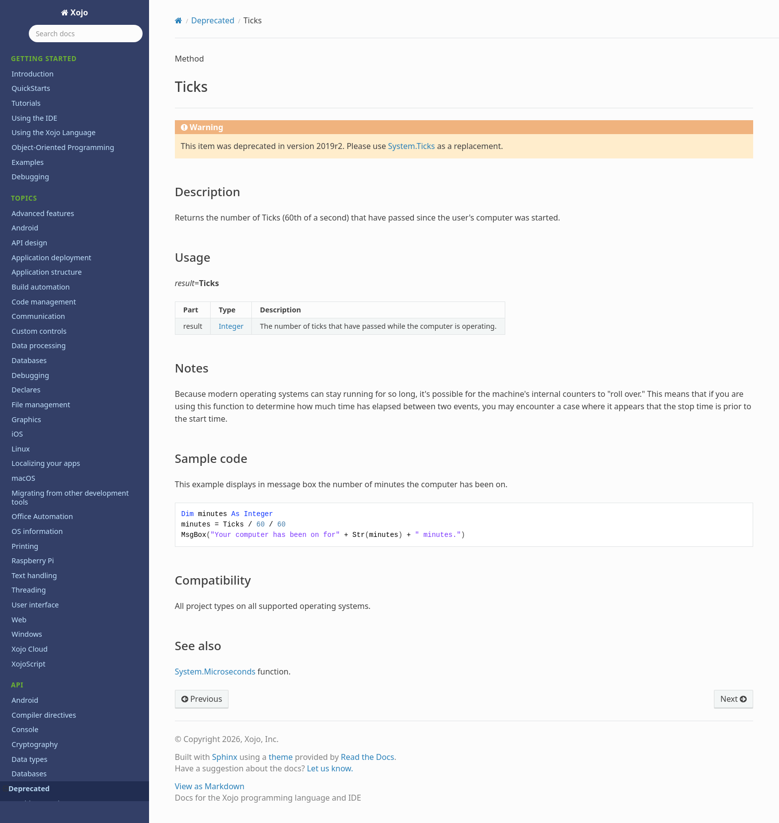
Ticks (20, 52)
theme (281, 756)
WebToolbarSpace (47, 519)
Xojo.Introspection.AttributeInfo (71, 725)
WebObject (35, 445)
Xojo (78, 12)
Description (43, 66)
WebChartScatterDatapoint (62, 416)
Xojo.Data (33, 695)
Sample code (45, 108)
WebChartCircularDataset (59, 372)
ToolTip (29, 254)
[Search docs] (86, 33)
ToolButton (35, 224)
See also (38, 137)
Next (733, 698)
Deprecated (212, 20)
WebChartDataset (47, 386)
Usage (35, 80)
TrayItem (32, 269)
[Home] (178, 20)
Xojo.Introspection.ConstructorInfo (75, 740)
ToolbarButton (41, 195)
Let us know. (330, 768)
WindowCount (41, 563)
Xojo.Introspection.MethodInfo (69, 784)
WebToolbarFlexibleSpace (60, 475)
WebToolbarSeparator (54, 504)
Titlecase (32, 166)
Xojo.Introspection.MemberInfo (70, 769)
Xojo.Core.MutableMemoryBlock (71, 637)
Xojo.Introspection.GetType (62, 754)
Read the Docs (367, 756)
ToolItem (32, 239)
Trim (24, 284)
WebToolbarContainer (54, 460)
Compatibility (46, 123)
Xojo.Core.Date (42, 578)
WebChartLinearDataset (57, 401)
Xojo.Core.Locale (45, 607)
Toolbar (30, 180)
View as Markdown (209, 786)
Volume (30, 342)
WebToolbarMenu (47, 490)
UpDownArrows (43, 313)
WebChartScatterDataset (58, 431)
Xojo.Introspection (48, 710)
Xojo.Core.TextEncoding (56, 651)
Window (31, 533)
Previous (201, 698)
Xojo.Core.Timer (43, 666)
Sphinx (224, 756)
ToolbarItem (38, 210)
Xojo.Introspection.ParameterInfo (73, 799)
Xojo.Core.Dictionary (51, 593)
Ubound (31, 298)
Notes (35, 94)
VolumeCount (40, 357)
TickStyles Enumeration (56, 151)
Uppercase (35, 328)
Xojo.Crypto (36, 681)
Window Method (45, 548)
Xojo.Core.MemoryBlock (57, 622)
